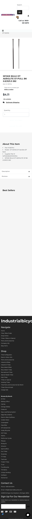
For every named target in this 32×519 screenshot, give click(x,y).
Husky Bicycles (5, 430)
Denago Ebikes (5, 407)
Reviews (5, 176)
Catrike (3, 404)
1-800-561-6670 (9, 486)
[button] (28, 16)
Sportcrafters (5, 449)
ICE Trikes (4, 433)
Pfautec (3, 441)
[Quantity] (16, 114)
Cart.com (21, 518)
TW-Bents (4, 470)
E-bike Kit (4, 409)
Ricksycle (4, 443)
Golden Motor (5, 420)
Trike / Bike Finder (6, 333)
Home (3, 331)
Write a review (8, 89)
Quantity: (7, 110)
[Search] (23, 8)
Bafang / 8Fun (5, 401)
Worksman (4, 477)
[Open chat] (28, 515)
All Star (3, 399)
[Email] (13, 506)
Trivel (2, 464)
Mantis (3, 435)
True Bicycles (5, 467)
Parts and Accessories (7, 341)
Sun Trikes (4, 451)
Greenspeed (4, 422)
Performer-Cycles (6, 438)
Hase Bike (4, 425)
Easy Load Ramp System (8, 412)
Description (6, 171)
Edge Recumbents (6, 414)
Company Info (5, 343)
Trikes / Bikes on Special (8, 338)
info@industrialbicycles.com (13, 490)
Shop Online (4, 336)
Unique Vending (6, 472)
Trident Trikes (5, 462)
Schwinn (3, 446)
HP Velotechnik (5, 428)
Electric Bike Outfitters (8, 417)
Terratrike (4, 454)
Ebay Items (4, 346)
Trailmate (4, 459)
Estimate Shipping (12, 102)
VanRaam (4, 475)
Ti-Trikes (3, 456)
